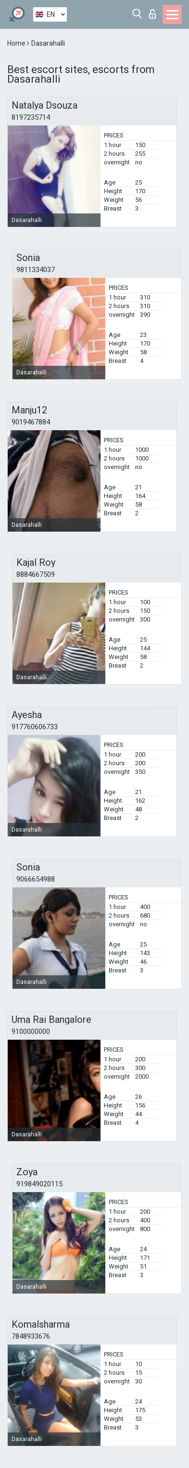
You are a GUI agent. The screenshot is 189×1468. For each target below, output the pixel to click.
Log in (152, 14)
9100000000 (31, 1031)
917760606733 (35, 726)
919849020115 (39, 1184)
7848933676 (31, 1336)
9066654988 (35, 879)
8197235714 (31, 117)
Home (17, 43)
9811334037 (35, 269)
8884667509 (35, 574)
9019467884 (31, 422)
